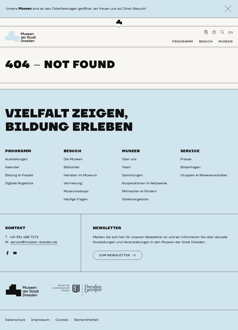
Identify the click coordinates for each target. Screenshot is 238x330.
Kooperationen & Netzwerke (144, 183)
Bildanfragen (190, 167)
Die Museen (73, 159)
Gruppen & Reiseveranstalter (203, 175)
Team (126, 167)
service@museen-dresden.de (33, 242)
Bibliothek (71, 167)
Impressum (40, 320)
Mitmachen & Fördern (139, 191)
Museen (131, 151)
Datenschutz (15, 320)
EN (230, 32)
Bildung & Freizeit (19, 175)
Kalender (12, 167)
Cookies (61, 320)
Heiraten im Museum (80, 175)
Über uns (129, 159)
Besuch (72, 151)
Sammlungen (132, 175)
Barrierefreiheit (86, 320)
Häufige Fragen (76, 199)
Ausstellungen (16, 159)
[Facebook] (7, 254)
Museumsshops (76, 191)
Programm (18, 151)
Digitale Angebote (19, 183)
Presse (185, 159)
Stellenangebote (135, 199)
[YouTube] (15, 254)
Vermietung (73, 183)
